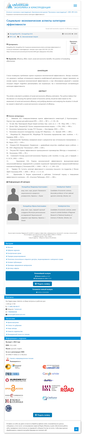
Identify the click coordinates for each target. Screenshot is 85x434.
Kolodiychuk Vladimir (64, 187)
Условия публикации (15, 262)
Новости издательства (15, 331)
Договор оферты (13, 268)
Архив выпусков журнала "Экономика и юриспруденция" (49, 12)
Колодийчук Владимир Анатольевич (34, 187)
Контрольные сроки (14, 253)
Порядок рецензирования (17, 256)
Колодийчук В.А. (15, 34)
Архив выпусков (13, 322)
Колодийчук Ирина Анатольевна (34, 206)
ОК (76, 429)
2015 (69, 12)
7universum (14, 309)
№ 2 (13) (74, 12)
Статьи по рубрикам (14, 325)
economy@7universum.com (15, 314)
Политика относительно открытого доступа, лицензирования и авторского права (35, 259)
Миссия (10, 247)
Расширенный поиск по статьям (18, 334)
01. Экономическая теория (29, 37)
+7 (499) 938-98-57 (13, 306)
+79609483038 (11, 312)
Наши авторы (12, 328)
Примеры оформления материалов (20, 265)
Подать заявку (42, 284)
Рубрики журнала (14, 250)
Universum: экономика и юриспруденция (18, 12)
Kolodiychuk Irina (64, 206)
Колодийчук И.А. (27, 34)
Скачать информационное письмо (21, 358)
